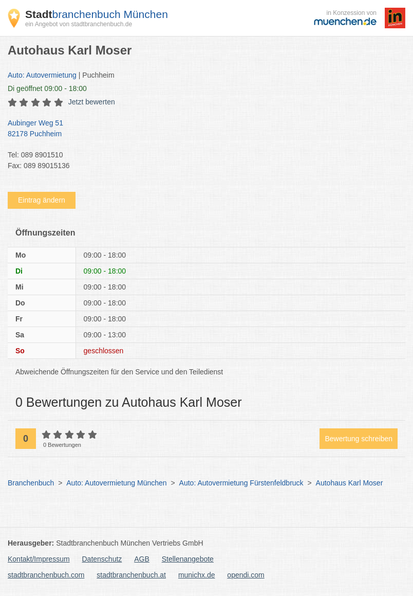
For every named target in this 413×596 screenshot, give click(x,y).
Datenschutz (102, 559)
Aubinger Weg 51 (201, 129)
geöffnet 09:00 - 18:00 (47, 88)
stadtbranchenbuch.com (46, 575)
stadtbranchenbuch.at (131, 575)
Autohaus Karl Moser (349, 483)
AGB (141, 559)
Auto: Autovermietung (42, 75)
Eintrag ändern (41, 200)
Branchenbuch (31, 483)
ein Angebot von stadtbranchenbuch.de (78, 24)
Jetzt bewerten (91, 102)
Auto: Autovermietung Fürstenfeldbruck (241, 483)
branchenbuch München (96, 14)
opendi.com (245, 575)
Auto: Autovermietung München (116, 483)
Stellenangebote (188, 559)
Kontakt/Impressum (39, 559)
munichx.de (196, 575)
